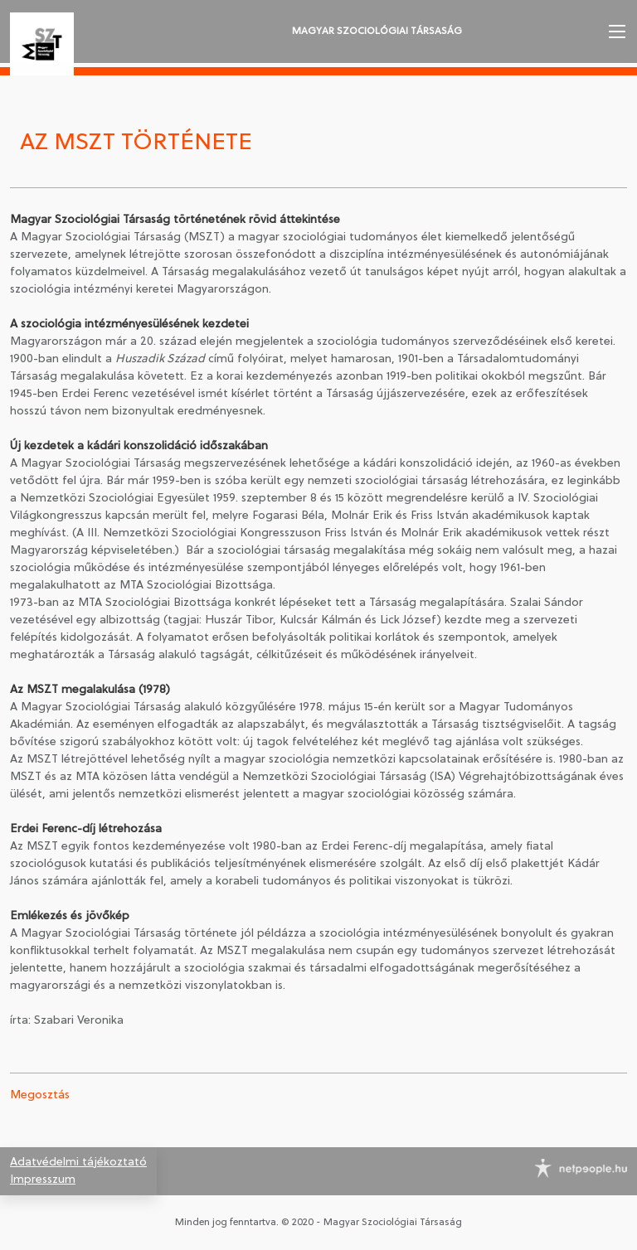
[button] (615, 31)
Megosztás (40, 1095)
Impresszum (42, 1180)
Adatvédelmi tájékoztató (78, 1162)
